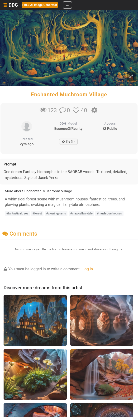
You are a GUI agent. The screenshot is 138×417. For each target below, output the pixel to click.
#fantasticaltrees (17, 213)
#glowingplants (56, 213)
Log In (87, 269)
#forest (37, 213)
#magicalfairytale (81, 213)
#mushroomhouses (109, 213)
